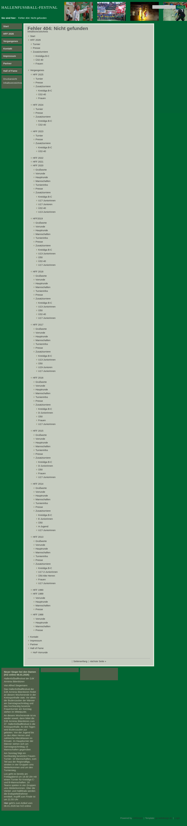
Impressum (9, 56)
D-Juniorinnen (45, 412)
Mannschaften (43, 181)
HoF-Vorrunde (40, 652)
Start (6, 26)
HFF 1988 (38, 614)
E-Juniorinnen (45, 518)
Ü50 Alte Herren (46, 575)
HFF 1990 (38, 590)
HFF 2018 (38, 271)
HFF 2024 (38, 104)
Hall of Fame (10, 70)
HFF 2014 (38, 483)
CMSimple (138, 818)
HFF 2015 (38, 430)
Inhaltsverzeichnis (12, 82)
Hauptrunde (42, 177)
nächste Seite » (98, 661)
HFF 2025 (38, 74)
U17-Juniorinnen (47, 200)
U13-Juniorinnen (47, 211)
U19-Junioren (45, 367)
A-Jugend (43, 526)
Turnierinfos (42, 184)
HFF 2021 (38, 161)
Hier (6, 803)
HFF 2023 (38, 131)
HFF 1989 (38, 593)
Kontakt (7, 48)
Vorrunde (40, 173)
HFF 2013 (38, 536)
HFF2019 (38, 218)
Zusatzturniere (40, 51)
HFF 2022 (38, 157)
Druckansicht (10, 79)
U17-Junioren (45, 204)
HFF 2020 (38, 165)
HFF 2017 (38, 324)
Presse (36, 48)
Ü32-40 (39, 59)
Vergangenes (10, 41)
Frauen (39, 63)
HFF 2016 (38, 377)
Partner (7, 63)
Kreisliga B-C (42, 56)
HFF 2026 (8, 33)
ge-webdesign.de (163, 818)
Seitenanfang (80, 661)
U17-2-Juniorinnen (48, 572)
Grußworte (41, 169)
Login (177, 818)
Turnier (36, 44)
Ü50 (40, 257)
